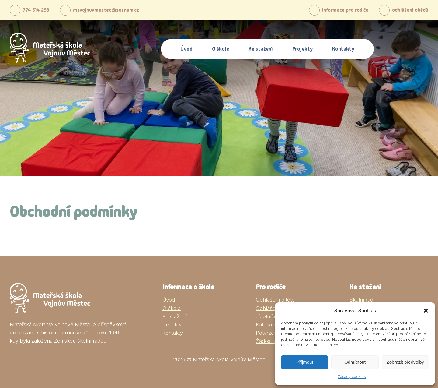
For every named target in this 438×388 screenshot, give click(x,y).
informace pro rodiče (333, 10)
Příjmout (304, 362)
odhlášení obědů (402, 10)
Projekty (302, 48)
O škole (220, 48)
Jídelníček (268, 316)
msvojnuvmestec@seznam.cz (104, 10)
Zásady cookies (352, 376)
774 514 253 (30, 10)
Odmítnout (355, 362)
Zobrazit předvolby (405, 362)
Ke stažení (261, 48)
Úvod (186, 48)
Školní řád (361, 300)
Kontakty (343, 48)
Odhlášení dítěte (275, 300)
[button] (426, 311)
